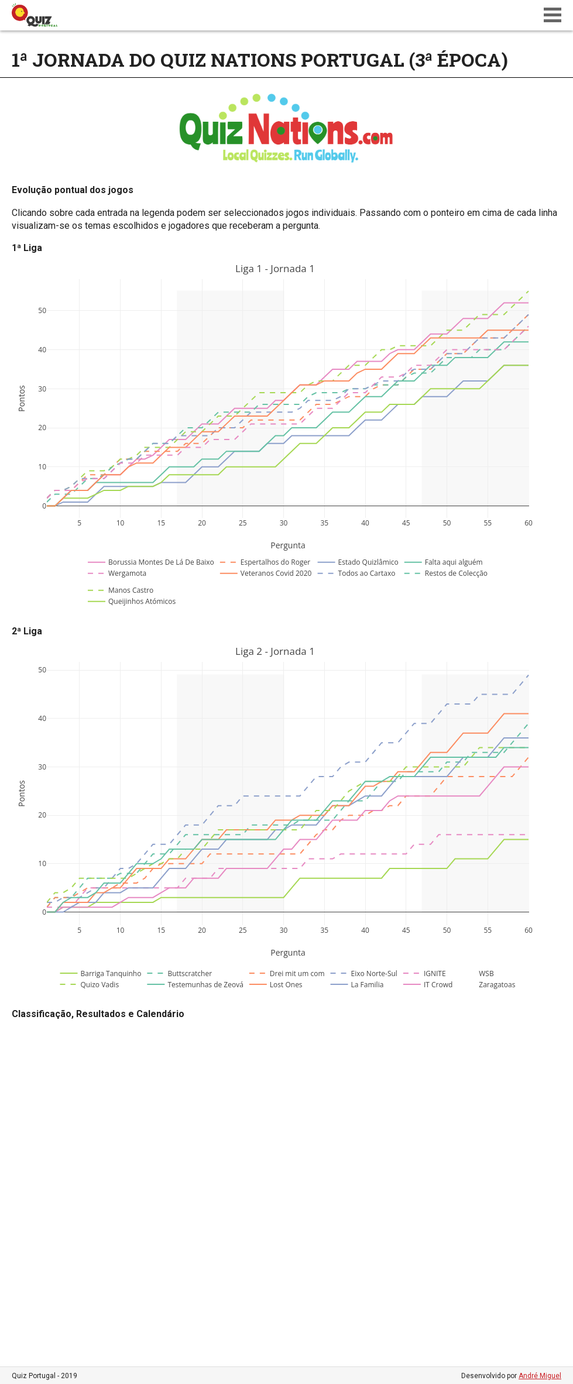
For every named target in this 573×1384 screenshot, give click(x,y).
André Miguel (540, 1376)
